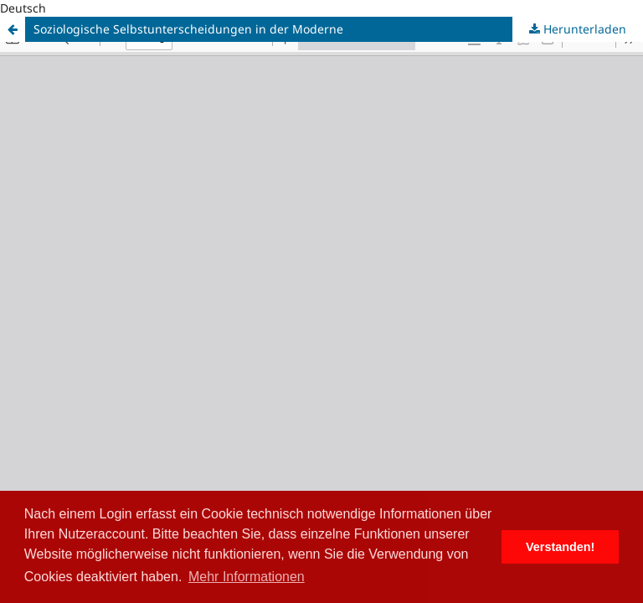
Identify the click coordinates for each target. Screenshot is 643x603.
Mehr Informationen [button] (246, 577)
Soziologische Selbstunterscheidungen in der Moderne (188, 29)
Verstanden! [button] (560, 547)
